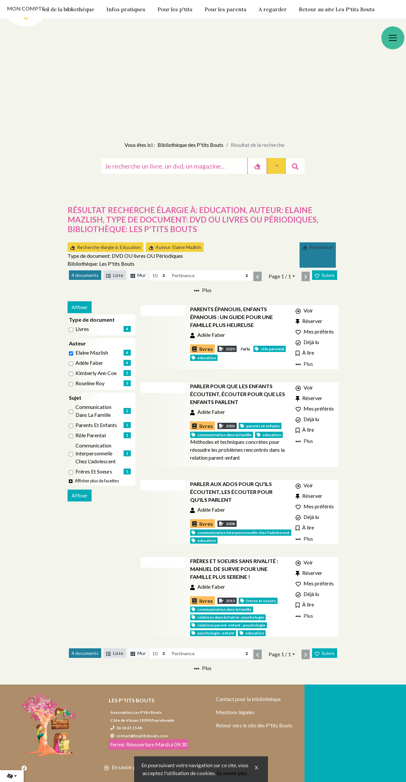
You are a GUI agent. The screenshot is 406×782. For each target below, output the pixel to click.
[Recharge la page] (159, 275)
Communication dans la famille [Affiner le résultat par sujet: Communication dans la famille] (93, 411)
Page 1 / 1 (280, 276)
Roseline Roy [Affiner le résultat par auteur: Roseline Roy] (89, 383)
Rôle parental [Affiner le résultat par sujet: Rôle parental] (90, 435)
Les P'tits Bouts (132, 700)
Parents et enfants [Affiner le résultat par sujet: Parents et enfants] (96, 425)
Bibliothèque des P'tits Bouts (190, 145)
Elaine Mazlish (91, 352)
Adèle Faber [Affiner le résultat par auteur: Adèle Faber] (89, 363)
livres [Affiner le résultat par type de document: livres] (82, 329)
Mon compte (26, 8)
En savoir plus (232, 773)
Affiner (80, 307)
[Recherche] (174, 166)
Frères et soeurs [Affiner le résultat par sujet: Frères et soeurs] (93, 471)
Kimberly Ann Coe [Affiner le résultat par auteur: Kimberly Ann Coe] (96, 373)
